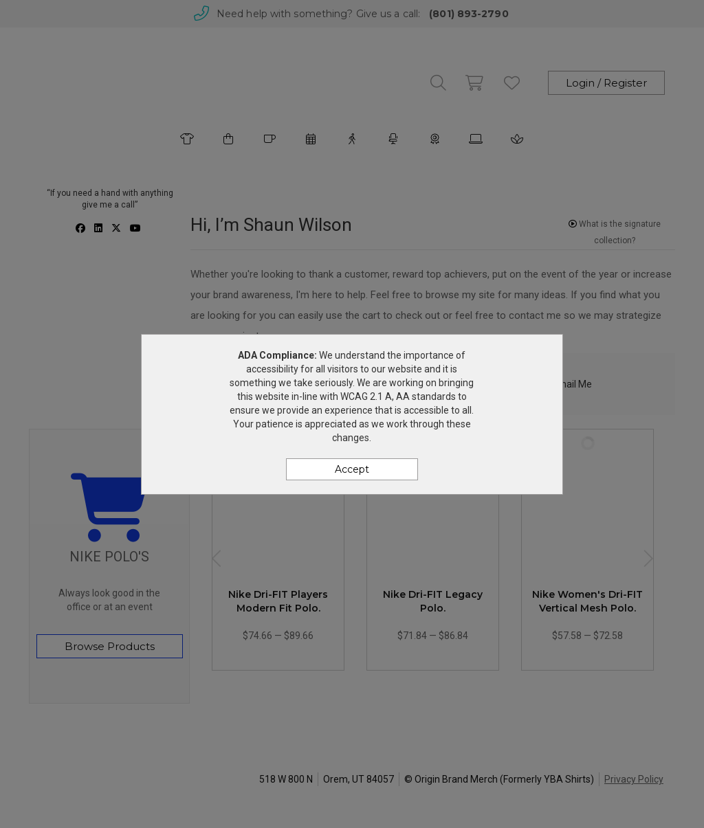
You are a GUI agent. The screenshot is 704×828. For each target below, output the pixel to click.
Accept (352, 469)
